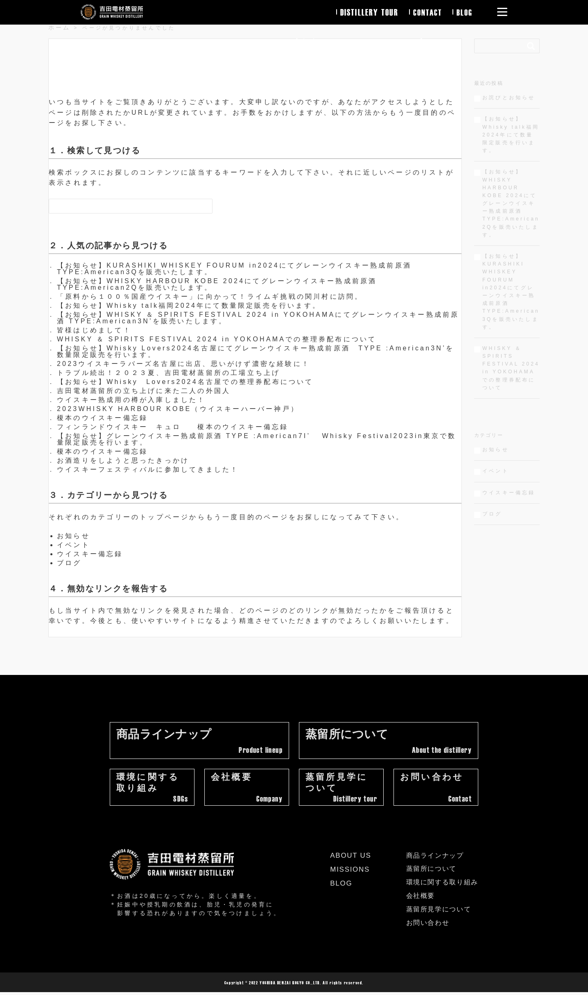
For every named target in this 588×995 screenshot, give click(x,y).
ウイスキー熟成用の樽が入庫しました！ (131, 399)
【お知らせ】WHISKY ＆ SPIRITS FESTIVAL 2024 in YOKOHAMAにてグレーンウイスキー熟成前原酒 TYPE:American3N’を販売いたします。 (258, 318)
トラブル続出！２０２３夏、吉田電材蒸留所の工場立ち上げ (168, 372)
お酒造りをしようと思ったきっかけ (123, 460)
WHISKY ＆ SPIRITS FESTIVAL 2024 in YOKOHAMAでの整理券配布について (216, 339)
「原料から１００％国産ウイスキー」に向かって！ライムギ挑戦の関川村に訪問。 (210, 296)
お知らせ (73, 535)
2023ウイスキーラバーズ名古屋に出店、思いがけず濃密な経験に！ (183, 363)
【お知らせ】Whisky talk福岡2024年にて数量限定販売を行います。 (189, 305)
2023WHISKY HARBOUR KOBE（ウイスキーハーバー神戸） (178, 408)
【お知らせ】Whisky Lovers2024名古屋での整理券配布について (185, 381)
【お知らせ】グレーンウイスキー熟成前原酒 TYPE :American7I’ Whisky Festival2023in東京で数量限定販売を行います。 (257, 439)
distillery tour (368, 12)
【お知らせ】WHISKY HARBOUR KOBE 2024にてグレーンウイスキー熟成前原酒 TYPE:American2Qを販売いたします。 (217, 284)
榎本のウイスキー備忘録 (102, 417)
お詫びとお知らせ (509, 97)
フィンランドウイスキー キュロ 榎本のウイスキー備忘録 (173, 426)
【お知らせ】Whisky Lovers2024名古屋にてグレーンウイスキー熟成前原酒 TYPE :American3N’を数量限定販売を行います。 (255, 351)
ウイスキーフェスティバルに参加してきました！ (148, 469)
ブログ (69, 562)
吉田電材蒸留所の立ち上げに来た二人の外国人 (144, 390)
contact (427, 12)
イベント (73, 544)
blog (464, 12)
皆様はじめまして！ (94, 330)
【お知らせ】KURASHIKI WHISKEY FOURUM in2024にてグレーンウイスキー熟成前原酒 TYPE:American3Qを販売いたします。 (234, 268)
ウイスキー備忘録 (90, 553)
